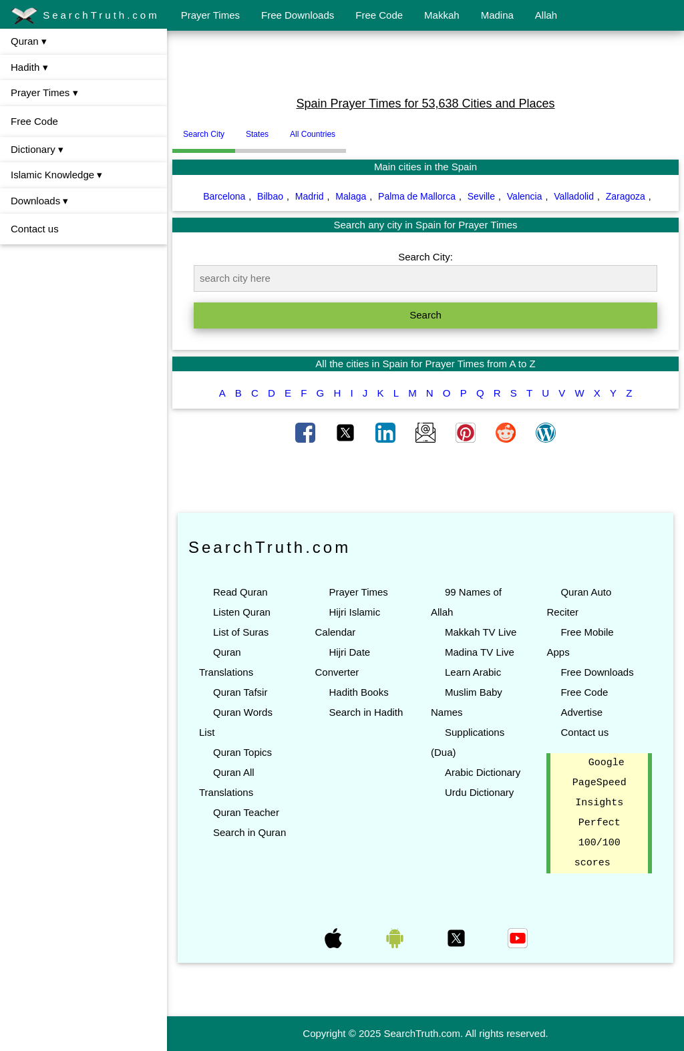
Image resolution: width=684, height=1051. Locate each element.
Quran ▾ (29, 41)
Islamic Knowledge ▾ (56, 174)
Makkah (442, 15)
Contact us (35, 228)
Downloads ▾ (39, 200)
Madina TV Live (479, 652)
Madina (497, 15)
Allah (546, 15)
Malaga (350, 196)
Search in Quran (249, 832)
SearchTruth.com (85, 16)
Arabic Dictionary (482, 772)
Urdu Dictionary (479, 792)
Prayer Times (210, 15)
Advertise (581, 712)
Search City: (425, 256)
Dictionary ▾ (37, 149)
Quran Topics (242, 752)
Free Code (379, 15)
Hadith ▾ (29, 67)
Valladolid (574, 196)
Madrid (309, 196)
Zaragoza (625, 196)
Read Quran (240, 592)
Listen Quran (242, 612)
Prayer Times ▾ (44, 92)
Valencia (524, 196)
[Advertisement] (425, 62)
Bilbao (270, 196)
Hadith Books (358, 692)
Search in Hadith (366, 712)
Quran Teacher (246, 812)
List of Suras (241, 632)
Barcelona (224, 196)
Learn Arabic (473, 672)
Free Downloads (297, 15)
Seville (481, 196)
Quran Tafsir (240, 692)
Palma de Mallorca (417, 196)
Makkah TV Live (480, 632)
